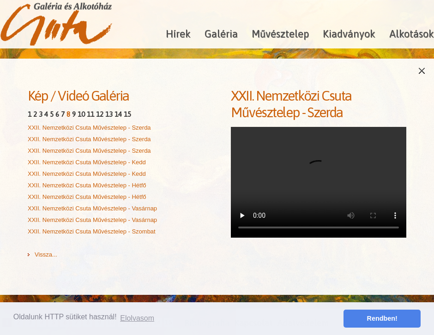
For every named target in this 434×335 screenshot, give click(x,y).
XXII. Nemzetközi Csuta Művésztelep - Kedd (87, 162)
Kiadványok (349, 34)
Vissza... (46, 254)
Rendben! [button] (382, 318)
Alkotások (411, 34)
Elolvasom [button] (137, 318)
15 (127, 114)
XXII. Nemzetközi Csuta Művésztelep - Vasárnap (92, 208)
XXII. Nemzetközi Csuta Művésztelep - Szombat (92, 231)
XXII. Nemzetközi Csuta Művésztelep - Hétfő (87, 185)
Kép (38, 95)
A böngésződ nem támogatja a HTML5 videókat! (318, 182)
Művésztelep (280, 34)
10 (81, 114)
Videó (73, 95)
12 (99, 114)
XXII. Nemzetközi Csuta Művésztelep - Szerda (89, 127)
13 (109, 114)
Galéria (221, 34)
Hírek (178, 34)
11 (90, 114)
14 (118, 114)
